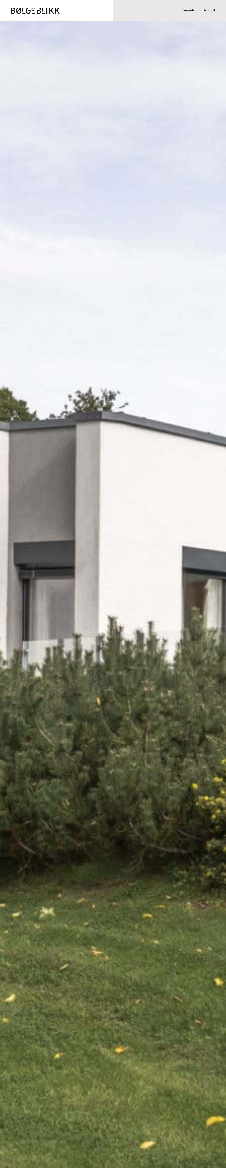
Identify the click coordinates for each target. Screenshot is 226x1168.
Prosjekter (189, 10)
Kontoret (209, 10)
